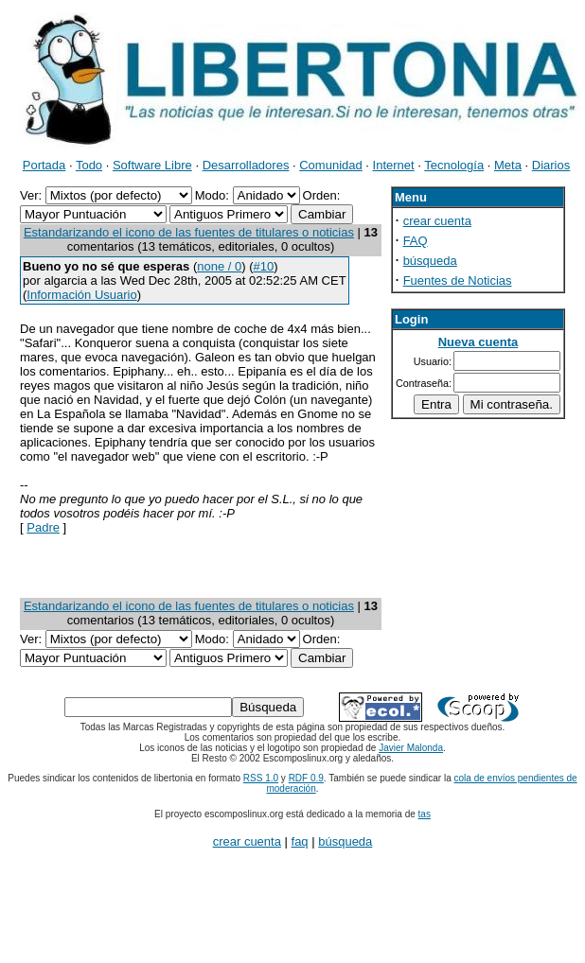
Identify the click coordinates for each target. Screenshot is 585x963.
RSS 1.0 (260, 778)
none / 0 (219, 266)
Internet (394, 165)
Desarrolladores (246, 165)
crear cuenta (437, 221)
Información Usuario (81, 295)
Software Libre (152, 165)
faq (300, 841)
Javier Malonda (411, 748)
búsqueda (430, 261)
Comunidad (331, 165)
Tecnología (454, 165)
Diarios (551, 165)
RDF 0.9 (306, 778)
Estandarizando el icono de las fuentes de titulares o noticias (189, 232)
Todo (89, 165)
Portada (44, 165)
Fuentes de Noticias (457, 280)
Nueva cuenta (478, 342)
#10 (264, 266)
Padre (43, 527)
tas (424, 814)
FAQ (415, 241)
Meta (508, 165)
